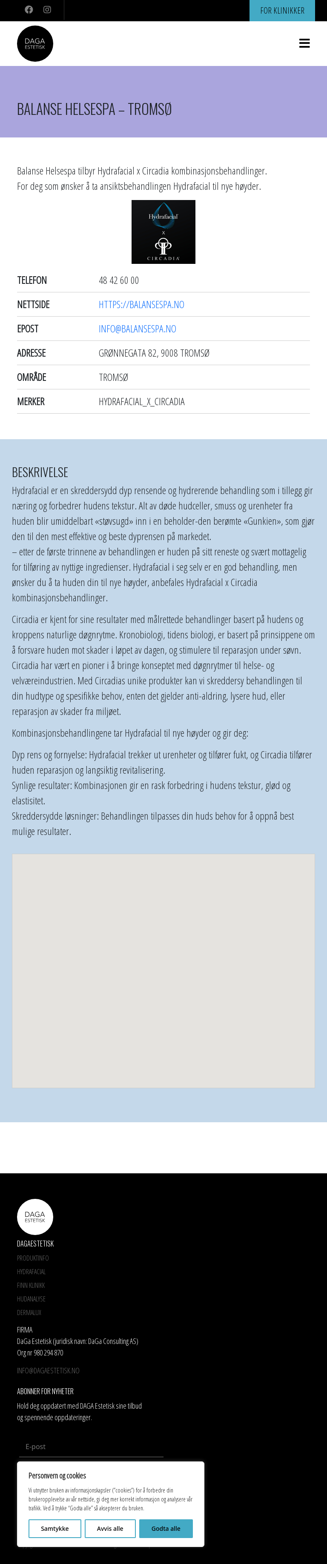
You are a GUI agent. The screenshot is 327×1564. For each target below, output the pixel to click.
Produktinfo (33, 1258)
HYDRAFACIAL (31, 1271)
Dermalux (29, 1312)
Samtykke (55, 1528)
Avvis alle (110, 1528)
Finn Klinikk (31, 1285)
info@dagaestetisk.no (48, 1370)
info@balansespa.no (137, 328)
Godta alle (166, 1528)
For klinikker (282, 10)
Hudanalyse (31, 1299)
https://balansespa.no (141, 304)
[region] (110, 1504)
